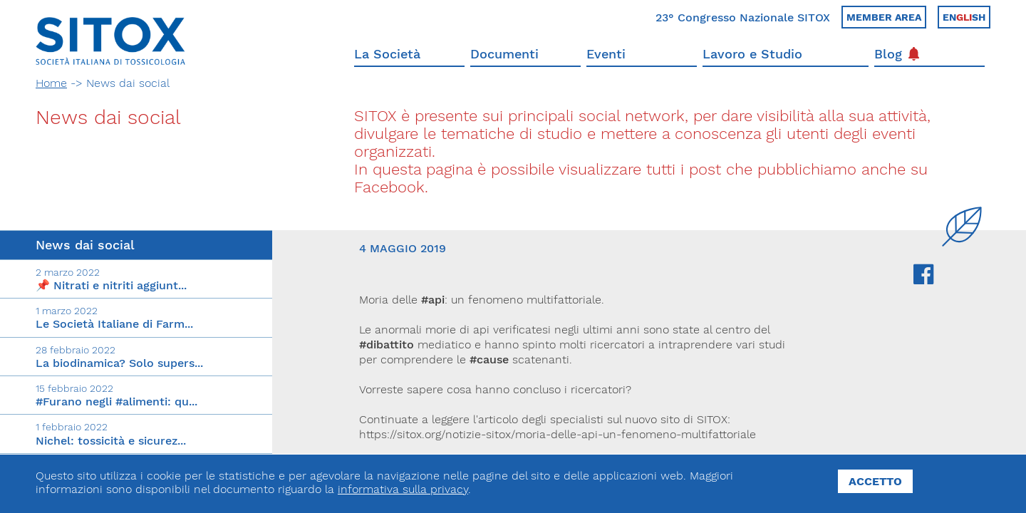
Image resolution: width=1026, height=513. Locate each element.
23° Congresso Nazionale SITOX (743, 17)
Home (51, 83)
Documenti (504, 53)
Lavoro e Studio (752, 53)
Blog (896, 53)
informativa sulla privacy (403, 489)
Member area (883, 17)
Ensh (964, 17)
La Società (387, 53)
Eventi (606, 53)
